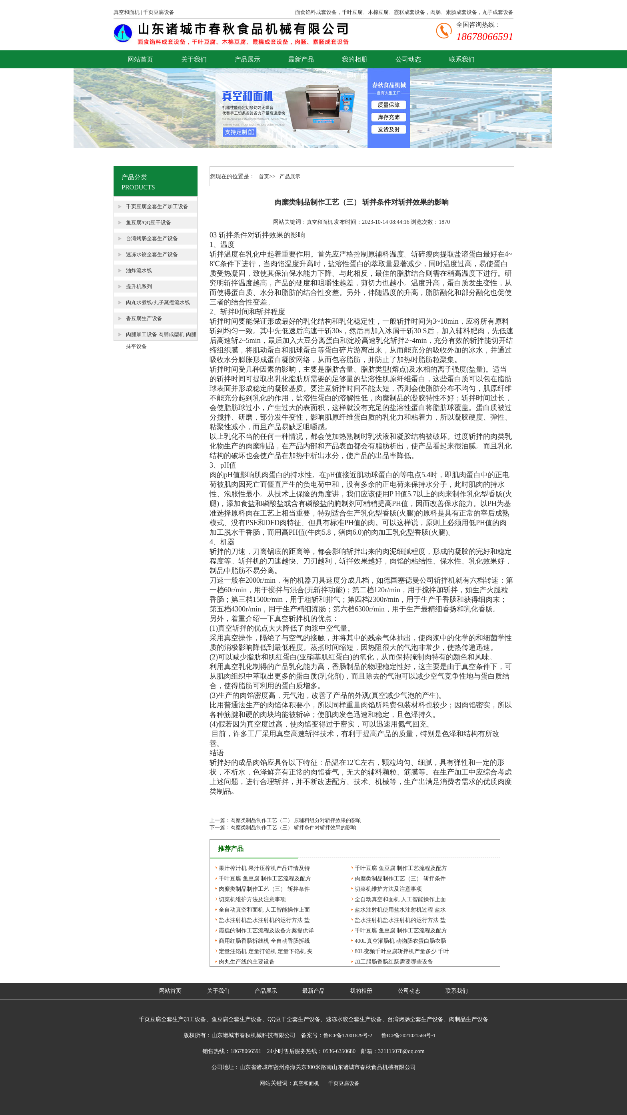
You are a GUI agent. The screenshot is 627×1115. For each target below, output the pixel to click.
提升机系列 (139, 286)
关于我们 (194, 59)
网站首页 (140, 59)
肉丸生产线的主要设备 (247, 962)
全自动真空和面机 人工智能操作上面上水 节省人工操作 (400, 900)
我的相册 (354, 59)
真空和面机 (127, 12)
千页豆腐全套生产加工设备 (157, 206)
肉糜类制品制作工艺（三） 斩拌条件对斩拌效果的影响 (293, 827)
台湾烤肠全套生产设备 (152, 238)
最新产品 (301, 59)
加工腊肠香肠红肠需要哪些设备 (394, 962)
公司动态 (408, 59)
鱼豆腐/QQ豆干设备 (148, 222)
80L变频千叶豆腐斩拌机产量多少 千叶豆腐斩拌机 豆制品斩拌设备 (402, 952)
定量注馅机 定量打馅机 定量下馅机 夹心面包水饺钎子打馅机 (266, 952)
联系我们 (462, 59)
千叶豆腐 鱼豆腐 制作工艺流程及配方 (401, 868)
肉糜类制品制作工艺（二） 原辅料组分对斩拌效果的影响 (295, 820)
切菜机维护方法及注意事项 (388, 889)
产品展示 (247, 59)
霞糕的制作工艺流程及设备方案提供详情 (266, 931)
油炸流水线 (139, 270)
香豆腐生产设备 (144, 318)
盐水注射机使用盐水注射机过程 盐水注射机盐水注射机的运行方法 (400, 910)
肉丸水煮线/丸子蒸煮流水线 (158, 302)
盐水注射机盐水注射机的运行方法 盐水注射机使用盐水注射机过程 (264, 921)
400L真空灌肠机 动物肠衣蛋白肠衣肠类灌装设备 (400, 942)
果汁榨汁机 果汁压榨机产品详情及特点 (264, 869)
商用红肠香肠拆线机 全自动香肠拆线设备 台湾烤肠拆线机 (264, 942)
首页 (264, 176)
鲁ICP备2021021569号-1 (408, 1035)
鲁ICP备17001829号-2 (347, 1035)
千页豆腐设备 (158, 12)
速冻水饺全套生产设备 (152, 254)
